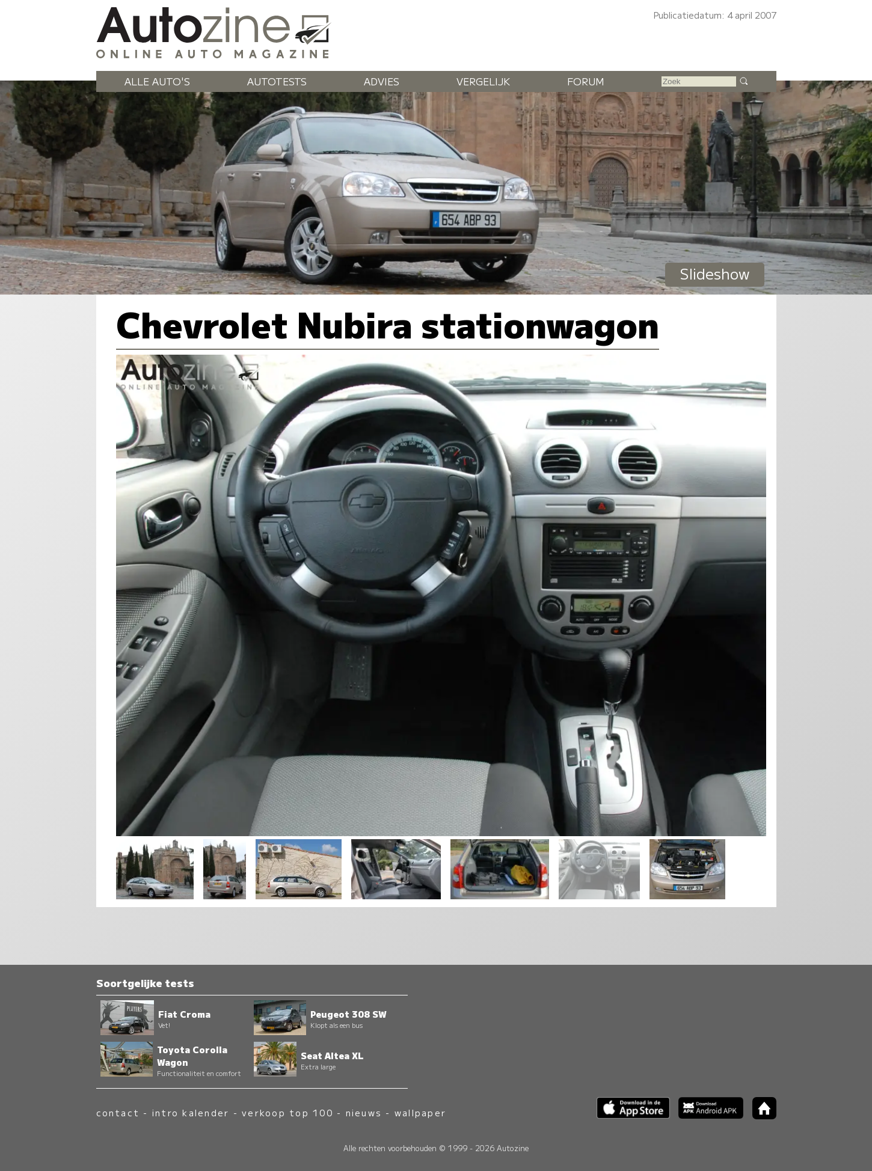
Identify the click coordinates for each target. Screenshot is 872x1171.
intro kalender (190, 1112)
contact (118, 1112)
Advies (381, 81)
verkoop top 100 (287, 1112)
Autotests (277, 81)
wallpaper (420, 1112)
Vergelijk (483, 81)
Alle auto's (157, 81)
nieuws (364, 1112)
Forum (585, 81)
